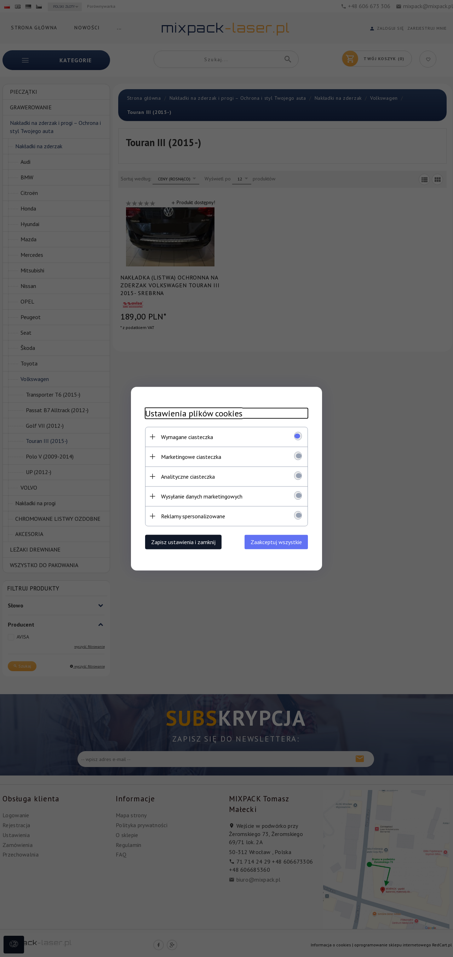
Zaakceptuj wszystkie (276, 541)
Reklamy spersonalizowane (193, 515)
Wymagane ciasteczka (187, 436)
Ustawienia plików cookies (193, 413)
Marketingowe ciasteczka (191, 456)
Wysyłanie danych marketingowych (201, 496)
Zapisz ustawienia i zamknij (183, 541)
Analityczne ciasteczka (188, 476)
